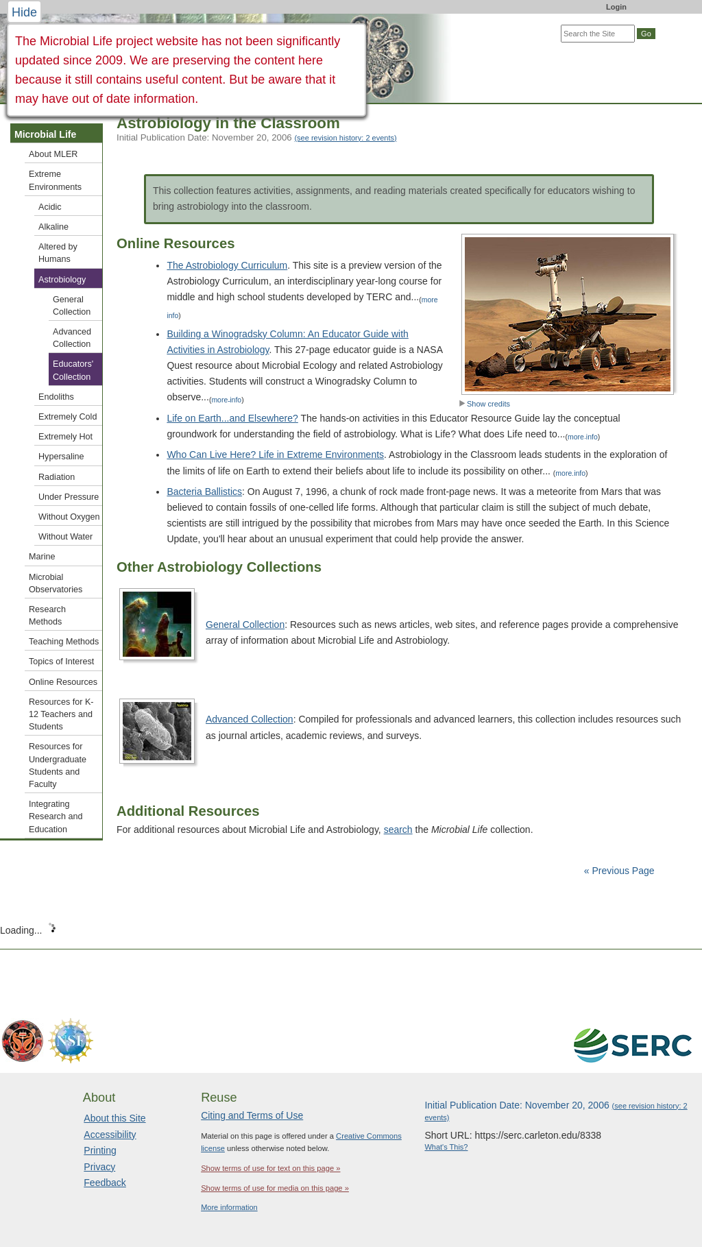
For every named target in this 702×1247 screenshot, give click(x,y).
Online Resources (63, 682)
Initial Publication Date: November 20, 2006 (257, 137)
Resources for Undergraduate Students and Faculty (57, 765)
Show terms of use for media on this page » (275, 1188)
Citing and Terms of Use (252, 1115)
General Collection (245, 624)
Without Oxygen (69, 517)
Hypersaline (61, 456)
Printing (100, 1150)
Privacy (99, 1166)
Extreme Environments (55, 180)
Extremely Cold (67, 417)
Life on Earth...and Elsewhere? (232, 418)
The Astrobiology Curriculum (227, 265)
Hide (24, 12)
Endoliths (56, 397)
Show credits (484, 404)
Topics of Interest (61, 661)
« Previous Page (619, 870)
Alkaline (53, 227)
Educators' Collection (73, 370)
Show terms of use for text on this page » (270, 1168)
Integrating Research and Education (55, 816)
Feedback (104, 1182)
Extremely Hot (65, 436)
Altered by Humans (57, 253)
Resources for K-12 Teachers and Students (61, 714)
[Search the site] (598, 34)
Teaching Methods (64, 641)
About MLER (53, 154)
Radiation (56, 477)
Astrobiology (62, 279)
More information (229, 1207)
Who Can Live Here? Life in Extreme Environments (275, 454)
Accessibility (110, 1134)
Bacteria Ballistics (204, 491)
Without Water (65, 537)
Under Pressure (68, 497)
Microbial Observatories (55, 583)
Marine (42, 556)
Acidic (50, 207)
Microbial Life (45, 134)
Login (616, 7)
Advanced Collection (249, 719)
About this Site (114, 1118)
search (398, 829)
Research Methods (47, 616)
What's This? (446, 1147)
